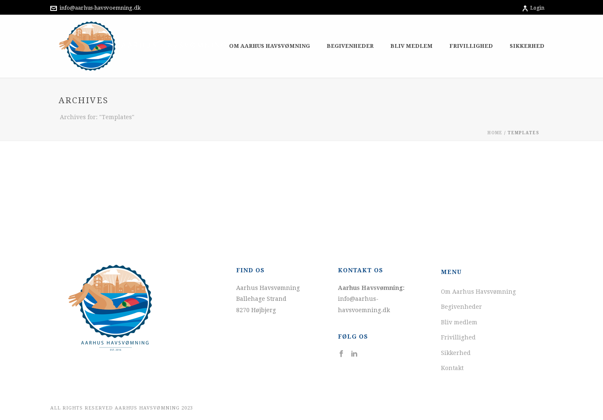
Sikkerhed (527, 46)
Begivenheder (350, 46)
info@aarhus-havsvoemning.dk (100, 8)
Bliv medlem (411, 46)
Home (494, 132)
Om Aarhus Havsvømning (269, 46)
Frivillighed (471, 46)
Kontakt (452, 368)
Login (533, 8)
